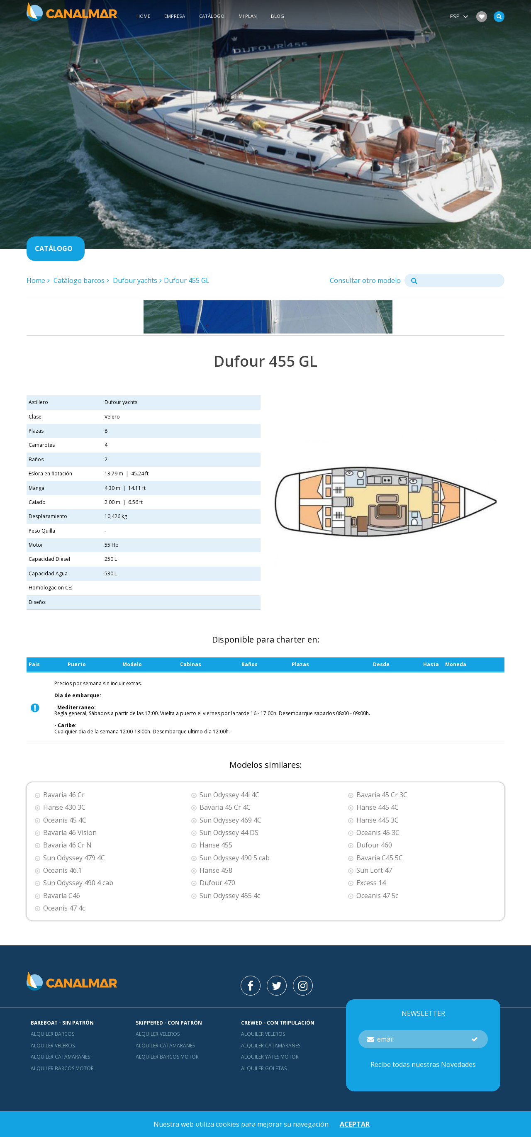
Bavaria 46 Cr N (67, 845)
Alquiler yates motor (270, 1056)
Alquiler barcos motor (62, 1068)
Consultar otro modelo (365, 280)
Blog (277, 16)
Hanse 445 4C (377, 807)
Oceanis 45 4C (64, 820)
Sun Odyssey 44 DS (229, 833)
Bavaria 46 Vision (70, 833)
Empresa (174, 16)
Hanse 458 (216, 870)
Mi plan (248, 16)
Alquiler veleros (53, 1045)
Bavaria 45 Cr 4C (225, 807)
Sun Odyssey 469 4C (230, 820)
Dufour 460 (374, 845)
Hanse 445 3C (377, 820)
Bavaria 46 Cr (64, 795)
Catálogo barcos (79, 280)
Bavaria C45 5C (379, 858)
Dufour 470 (217, 883)
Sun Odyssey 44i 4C (229, 795)
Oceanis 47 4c (64, 908)
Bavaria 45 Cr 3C (381, 795)
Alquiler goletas (264, 1068)
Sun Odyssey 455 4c (230, 896)
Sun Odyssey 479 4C (74, 858)
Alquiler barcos (52, 1033)
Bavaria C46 (61, 896)
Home (143, 16)
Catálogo (211, 16)
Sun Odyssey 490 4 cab (78, 883)
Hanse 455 (216, 845)
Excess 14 (371, 883)
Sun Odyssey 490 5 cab (235, 858)
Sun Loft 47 (374, 870)
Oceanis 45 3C (377, 833)
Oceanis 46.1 (62, 870)
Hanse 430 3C (64, 807)
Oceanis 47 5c (377, 896)
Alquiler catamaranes (60, 1056)
